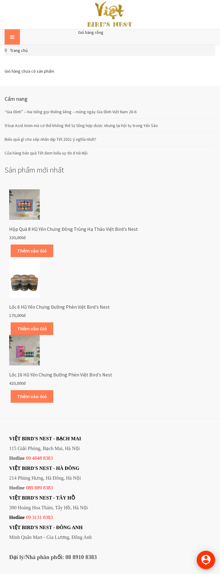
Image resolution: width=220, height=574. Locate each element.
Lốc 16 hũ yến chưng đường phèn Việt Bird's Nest (60, 375)
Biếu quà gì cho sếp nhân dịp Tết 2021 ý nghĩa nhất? (50, 139)
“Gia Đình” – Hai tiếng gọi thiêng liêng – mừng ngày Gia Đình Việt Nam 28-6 (70, 111)
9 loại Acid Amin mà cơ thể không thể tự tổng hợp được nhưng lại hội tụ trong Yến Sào (81, 125)
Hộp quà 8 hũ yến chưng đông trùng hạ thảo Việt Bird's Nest (73, 229)
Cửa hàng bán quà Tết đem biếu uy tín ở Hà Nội (46, 153)
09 (28, 517)
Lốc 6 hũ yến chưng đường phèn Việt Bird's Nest (59, 307)
